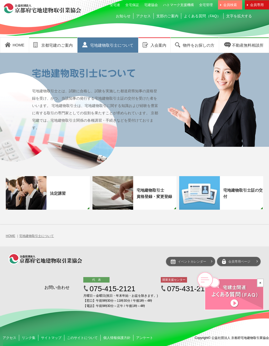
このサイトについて (82, 338)
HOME (10, 236)
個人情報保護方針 (117, 338)
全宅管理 (206, 5)
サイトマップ (51, 338)
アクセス (143, 16)
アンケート (144, 338)
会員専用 (257, 5)
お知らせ (123, 16)
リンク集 (28, 338)
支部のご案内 (167, 16)
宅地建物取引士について (36, 236)
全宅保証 (132, 5)
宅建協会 (151, 5)
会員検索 (230, 5)
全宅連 (115, 5)
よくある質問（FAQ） (202, 16)
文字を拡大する (239, 16)
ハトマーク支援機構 (178, 5)
